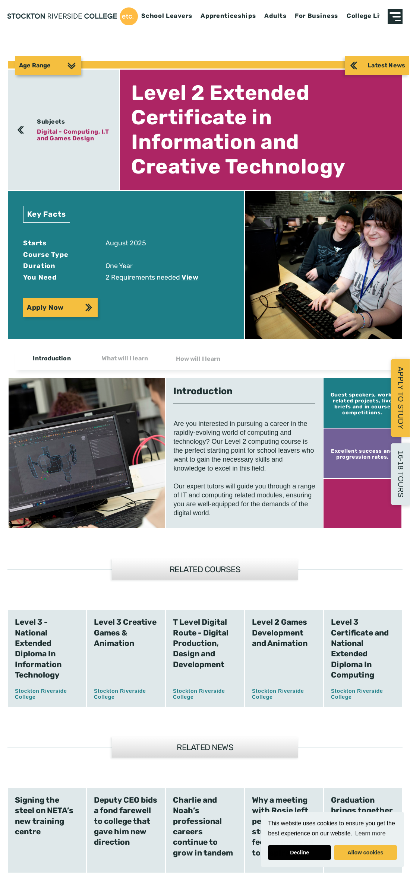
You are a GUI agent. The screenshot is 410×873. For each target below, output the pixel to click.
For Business (316, 16)
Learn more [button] (370, 833)
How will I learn (198, 358)
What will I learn (125, 358)
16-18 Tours (401, 473)
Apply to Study (401, 397)
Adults (275, 16)
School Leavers (166, 16)
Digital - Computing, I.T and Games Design (73, 135)
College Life (366, 16)
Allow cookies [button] (365, 853)
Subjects (51, 121)
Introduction (51, 358)
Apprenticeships (228, 16)
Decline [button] (299, 853)
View (190, 277)
